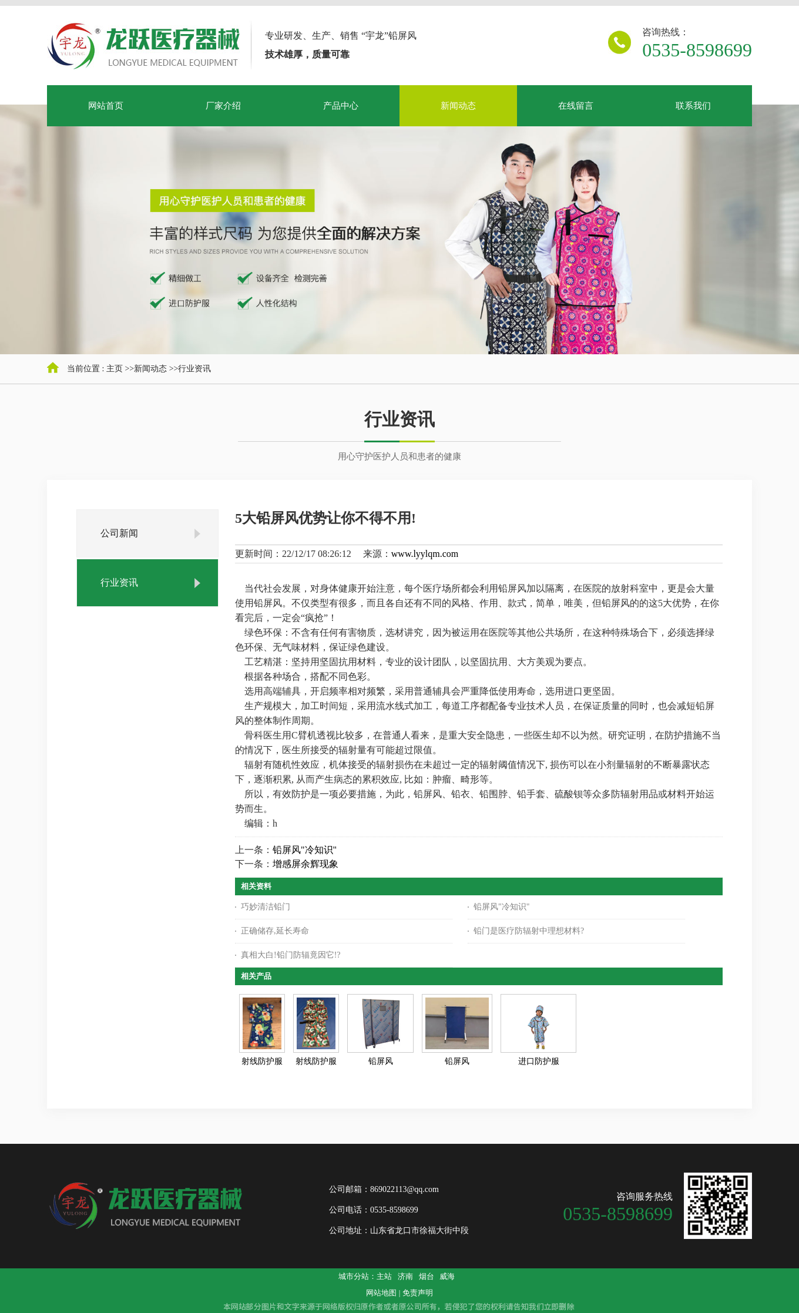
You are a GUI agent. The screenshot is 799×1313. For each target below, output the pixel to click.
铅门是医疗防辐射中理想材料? (529, 930)
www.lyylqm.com (425, 554)
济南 (405, 1276)
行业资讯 (194, 368)
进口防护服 (538, 1061)
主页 (114, 368)
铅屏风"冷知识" (305, 850)
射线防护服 (262, 1061)
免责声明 (417, 1292)
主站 (384, 1276)
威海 (447, 1276)
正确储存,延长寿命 (275, 930)
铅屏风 (380, 1061)
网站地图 (381, 1292)
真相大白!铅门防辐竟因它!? (291, 955)
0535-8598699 (697, 50)
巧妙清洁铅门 (265, 906)
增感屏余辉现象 (305, 864)
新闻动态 (150, 368)
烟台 (426, 1276)
